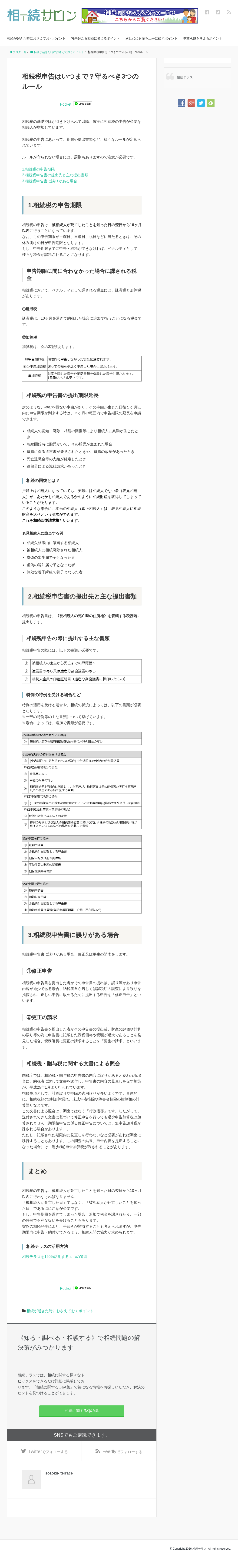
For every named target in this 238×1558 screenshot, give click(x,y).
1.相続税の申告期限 (38, 169)
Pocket (65, 104)
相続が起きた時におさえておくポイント (36, 38)
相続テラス (185, 77)
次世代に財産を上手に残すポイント (152, 38)
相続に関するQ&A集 (82, 1411)
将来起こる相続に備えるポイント (95, 38)
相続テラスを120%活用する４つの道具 (54, 1257)
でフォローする (48, 1451)
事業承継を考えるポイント (202, 38)
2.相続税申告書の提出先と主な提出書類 (55, 175)
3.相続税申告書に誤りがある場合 (49, 181)
